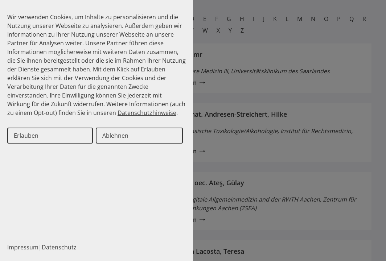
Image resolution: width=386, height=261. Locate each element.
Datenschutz (59, 247)
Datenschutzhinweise (147, 113)
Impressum (22, 247)
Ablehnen (115, 136)
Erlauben (26, 136)
